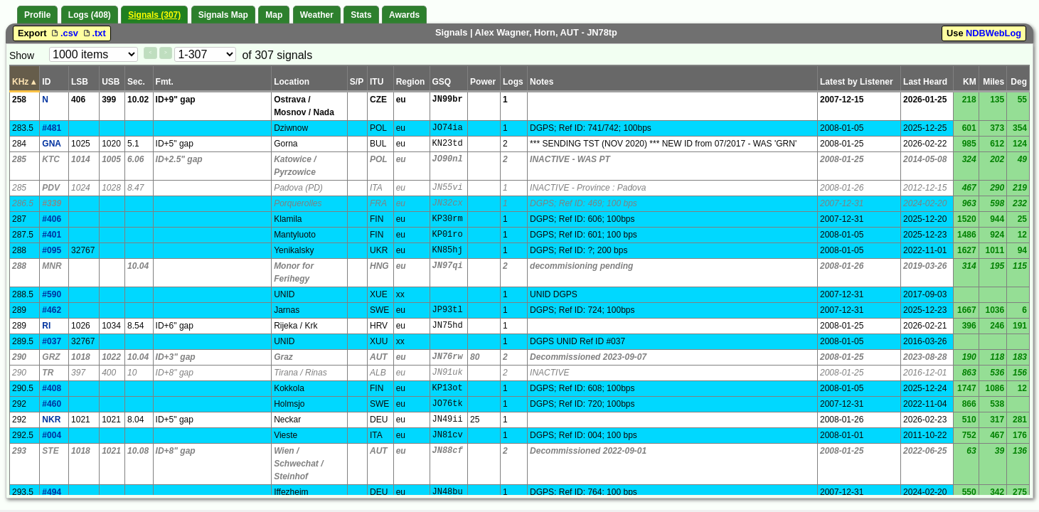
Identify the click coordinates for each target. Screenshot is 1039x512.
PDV (51, 188)
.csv (64, 33)
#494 (51, 492)
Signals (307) (154, 15)
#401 (51, 235)
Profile (37, 15)
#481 (51, 128)
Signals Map (223, 15)
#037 (51, 341)
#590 (51, 294)
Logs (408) (89, 15)
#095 (51, 250)
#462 (51, 310)
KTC (51, 159)
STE (50, 451)
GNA (51, 144)
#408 (51, 388)
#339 (51, 203)
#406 (51, 219)
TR (47, 373)
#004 (51, 435)
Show (21, 55)
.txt (93, 33)
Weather (317, 15)
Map (273, 15)
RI (46, 326)
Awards (404, 15)
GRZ (51, 357)
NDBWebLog (993, 33)
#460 (51, 404)
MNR (51, 266)
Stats (361, 15)
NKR (51, 420)
